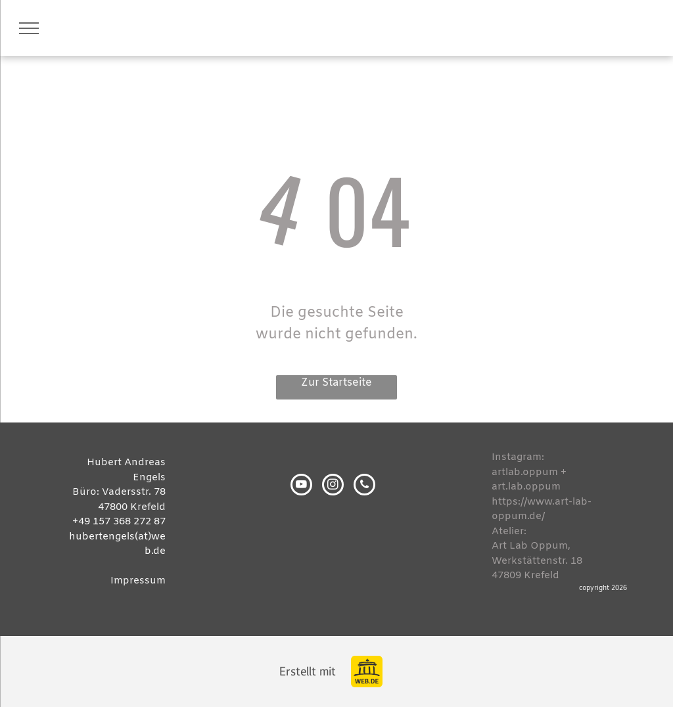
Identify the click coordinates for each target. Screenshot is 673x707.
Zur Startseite (336, 383)
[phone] (364, 486)
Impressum (138, 580)
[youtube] (301, 486)
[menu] (29, 28)
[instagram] (333, 486)
